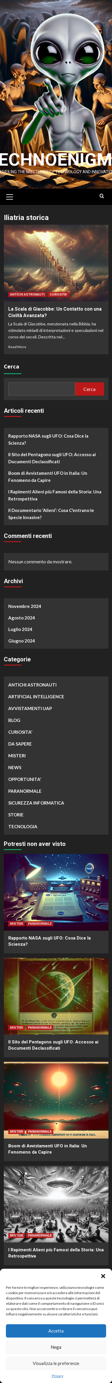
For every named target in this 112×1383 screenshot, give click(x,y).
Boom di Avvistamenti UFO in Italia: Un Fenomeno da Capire (47, 476)
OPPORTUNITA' (24, 779)
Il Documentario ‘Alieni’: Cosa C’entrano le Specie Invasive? (51, 513)
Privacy (57, 1376)
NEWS (14, 767)
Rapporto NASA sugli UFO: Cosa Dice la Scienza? (48, 439)
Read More (17, 346)
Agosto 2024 (21, 617)
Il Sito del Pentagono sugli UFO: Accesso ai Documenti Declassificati (52, 457)
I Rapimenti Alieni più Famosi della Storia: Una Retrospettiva (54, 495)
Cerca (11, 366)
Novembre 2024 (24, 606)
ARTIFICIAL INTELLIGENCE (36, 696)
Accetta (56, 1330)
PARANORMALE (25, 790)
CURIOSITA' (58, 294)
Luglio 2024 (20, 629)
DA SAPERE (20, 743)
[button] (103, 1276)
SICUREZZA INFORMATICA (36, 802)
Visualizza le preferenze (56, 1363)
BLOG (14, 720)
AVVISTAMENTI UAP (30, 708)
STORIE (16, 814)
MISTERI (17, 755)
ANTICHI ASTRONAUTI (27, 294)
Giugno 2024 (21, 640)
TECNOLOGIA (22, 826)
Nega (56, 1347)
